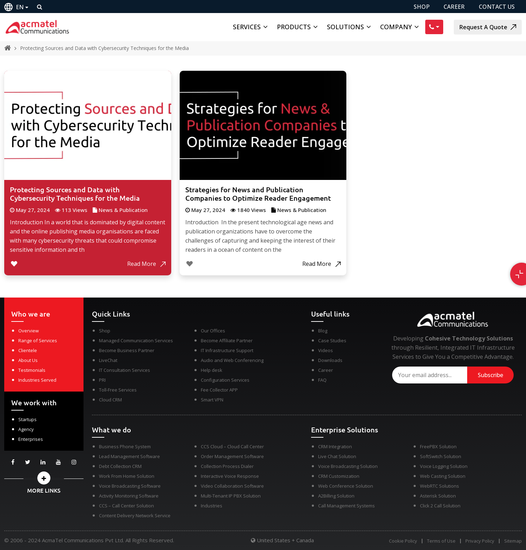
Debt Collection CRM (120, 466)
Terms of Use (441, 541)
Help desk (211, 370)
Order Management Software (232, 456)
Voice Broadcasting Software (130, 486)
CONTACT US (497, 7)
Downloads (330, 360)
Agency (26, 429)
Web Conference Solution (345, 486)
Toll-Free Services (118, 390)
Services (247, 27)
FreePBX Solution (438, 446)
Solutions (345, 27)
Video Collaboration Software (232, 486)
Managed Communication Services (136, 340)
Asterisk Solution (438, 496)
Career (325, 370)
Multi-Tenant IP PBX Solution (231, 496)
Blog (322, 330)
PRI (102, 380)
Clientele (27, 350)
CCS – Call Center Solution (126, 505)
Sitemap (513, 541)
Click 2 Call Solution (440, 505)
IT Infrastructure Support (227, 350)
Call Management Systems (346, 505)
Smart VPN (212, 399)
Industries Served (37, 380)
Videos (325, 350)
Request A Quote (487, 27)
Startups (27, 419)
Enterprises (30, 439)
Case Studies (332, 340)
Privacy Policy (479, 541)
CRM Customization (338, 476)
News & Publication (123, 209)
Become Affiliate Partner (227, 340)
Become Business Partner (126, 350)
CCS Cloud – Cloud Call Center (232, 446)
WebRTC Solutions (439, 486)
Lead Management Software (129, 456)
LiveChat (108, 360)
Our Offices (213, 330)
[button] (43, 478)
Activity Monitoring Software (129, 496)
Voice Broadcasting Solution (348, 466)
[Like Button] (14, 264)
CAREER (454, 7)
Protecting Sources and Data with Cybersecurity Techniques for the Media (104, 48)
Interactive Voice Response (230, 476)
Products (294, 27)
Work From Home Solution (126, 476)
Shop (104, 330)
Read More (146, 264)
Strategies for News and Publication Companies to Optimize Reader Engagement (258, 194)
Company (396, 27)
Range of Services (37, 340)
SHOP (421, 7)
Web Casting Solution (442, 476)
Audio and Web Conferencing (232, 360)
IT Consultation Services (124, 370)
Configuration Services (225, 380)
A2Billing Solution (336, 496)
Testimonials (31, 370)
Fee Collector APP (219, 390)
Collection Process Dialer (227, 466)
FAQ (322, 380)
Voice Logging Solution (444, 466)
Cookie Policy (403, 541)
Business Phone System (125, 446)
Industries (211, 505)
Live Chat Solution (337, 456)
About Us (28, 360)
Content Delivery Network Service (135, 515)
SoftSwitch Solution (440, 456)
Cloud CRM (110, 399)
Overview (28, 330)
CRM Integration (335, 446)
